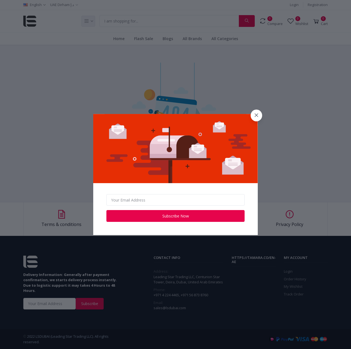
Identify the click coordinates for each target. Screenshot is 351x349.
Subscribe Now (175, 216)
